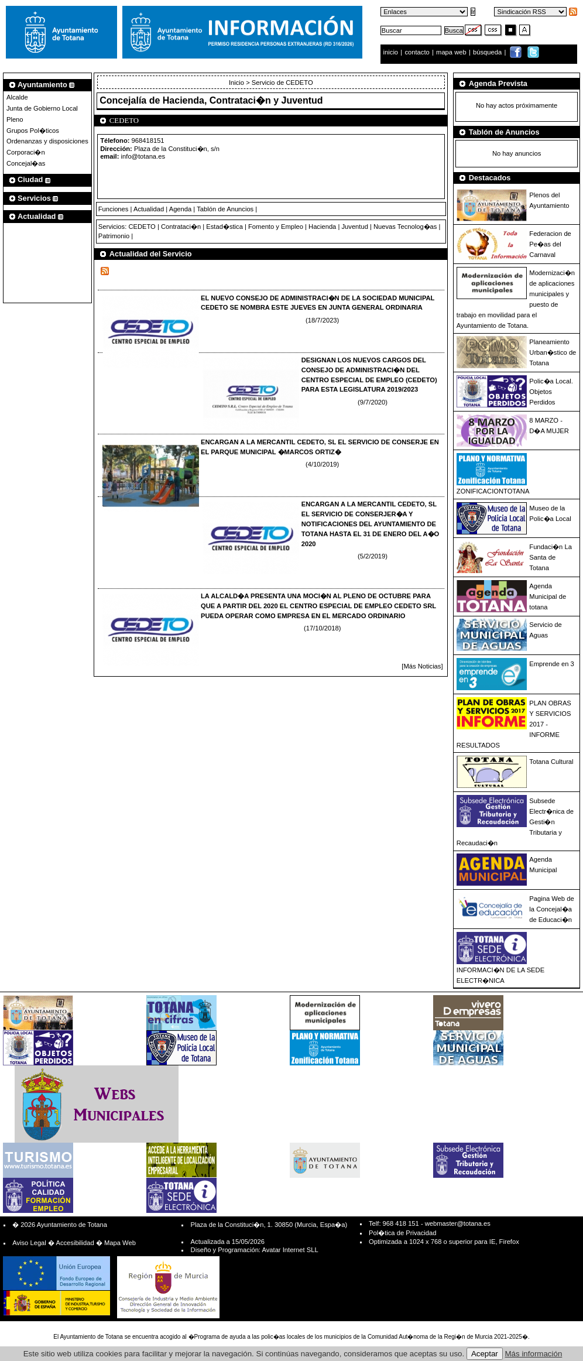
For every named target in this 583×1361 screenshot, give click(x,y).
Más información (534, 1353)
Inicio (237, 82)
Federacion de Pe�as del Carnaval (550, 244)
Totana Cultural (551, 761)
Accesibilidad (75, 1242)
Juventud (354, 226)
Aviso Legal (29, 1242)
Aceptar (484, 1353)
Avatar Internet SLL (290, 1249)
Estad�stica (224, 226)
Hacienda (322, 226)
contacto (416, 52)
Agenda (180, 208)
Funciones (113, 208)
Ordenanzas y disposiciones (47, 141)
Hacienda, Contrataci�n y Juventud (243, 100)
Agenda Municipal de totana (547, 596)
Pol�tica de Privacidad (402, 1232)
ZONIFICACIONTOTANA (493, 491)
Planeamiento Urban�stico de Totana (552, 352)
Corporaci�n (25, 152)
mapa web (452, 52)
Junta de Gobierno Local (42, 108)
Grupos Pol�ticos (32, 130)
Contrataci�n (181, 226)
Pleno (14, 119)
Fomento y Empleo (275, 226)
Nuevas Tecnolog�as (405, 226)
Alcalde (17, 97)
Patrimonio (113, 235)
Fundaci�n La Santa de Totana (550, 557)
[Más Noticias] (422, 666)
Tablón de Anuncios (225, 208)
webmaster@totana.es (458, 1223)
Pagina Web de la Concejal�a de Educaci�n (551, 909)
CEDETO (141, 226)
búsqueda (488, 52)
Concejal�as (25, 163)
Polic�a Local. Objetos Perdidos (550, 392)
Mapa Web (120, 1242)
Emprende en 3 (551, 663)
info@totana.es (143, 156)
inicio (391, 52)
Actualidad (148, 208)
